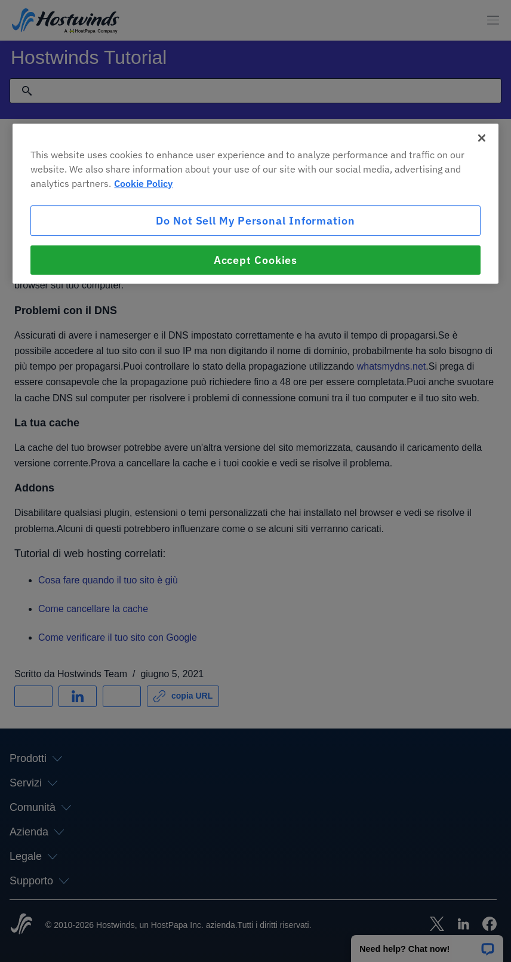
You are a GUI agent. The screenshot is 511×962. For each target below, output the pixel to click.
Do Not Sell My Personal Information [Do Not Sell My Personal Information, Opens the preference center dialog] (255, 221)
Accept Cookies (256, 260)
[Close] (482, 138)
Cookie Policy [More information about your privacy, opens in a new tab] (143, 183)
